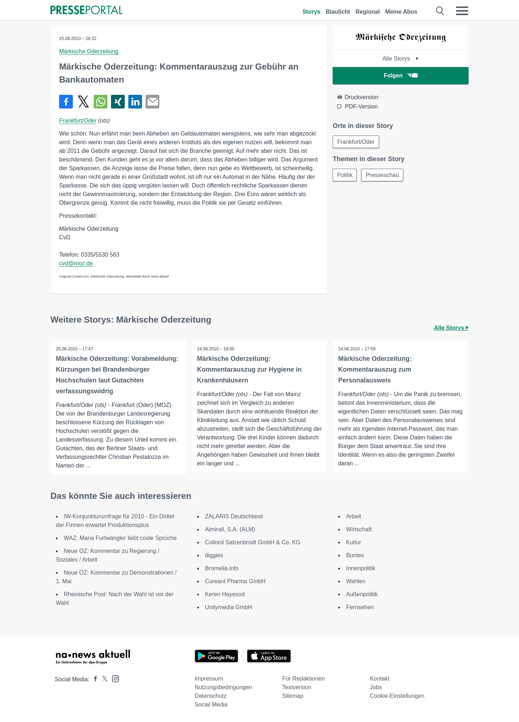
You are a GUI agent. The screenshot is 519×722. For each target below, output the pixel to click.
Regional (367, 12)
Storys (311, 12)
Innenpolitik (360, 568)
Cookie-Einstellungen (397, 696)
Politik (345, 175)
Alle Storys (400, 59)
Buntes (355, 555)
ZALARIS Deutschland (234, 516)
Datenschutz (211, 696)
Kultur (353, 542)
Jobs (376, 687)
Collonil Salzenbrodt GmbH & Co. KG (253, 542)
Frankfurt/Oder (78, 121)
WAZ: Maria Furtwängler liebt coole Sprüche (120, 538)
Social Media (211, 704)
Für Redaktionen (303, 679)
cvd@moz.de (76, 263)
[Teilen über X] (83, 101)
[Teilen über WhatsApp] (100, 101)
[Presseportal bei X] (102, 679)
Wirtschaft (359, 529)
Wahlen (355, 581)
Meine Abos (401, 12)
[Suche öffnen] (440, 11)
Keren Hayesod (225, 594)
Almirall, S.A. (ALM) (230, 529)
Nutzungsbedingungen (223, 687)
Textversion (296, 687)
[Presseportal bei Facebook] (93, 679)
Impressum (209, 679)
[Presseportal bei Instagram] (113, 678)
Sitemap (292, 696)
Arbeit (353, 516)
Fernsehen (360, 607)
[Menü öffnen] (462, 11)
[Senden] (152, 101)
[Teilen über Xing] (118, 101)
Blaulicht (338, 12)
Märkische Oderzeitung (89, 51)
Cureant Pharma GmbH (235, 581)
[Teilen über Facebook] (66, 101)
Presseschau (383, 175)
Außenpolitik (362, 594)
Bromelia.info (222, 568)
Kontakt (379, 679)
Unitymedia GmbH (228, 607)
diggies (214, 555)
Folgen (400, 75)
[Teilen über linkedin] (135, 101)
